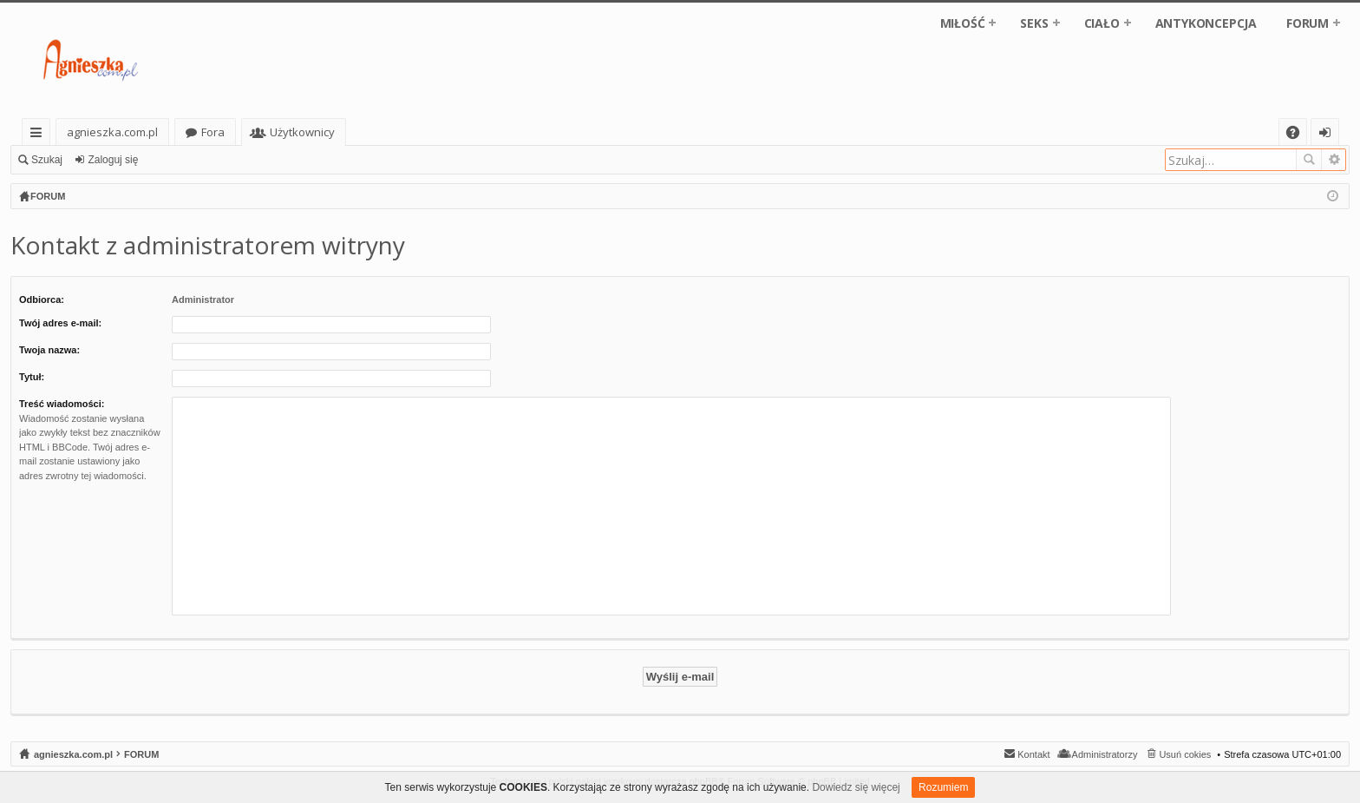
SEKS (1034, 23)
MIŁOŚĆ (962, 23)
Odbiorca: (41, 299)
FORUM (1307, 23)
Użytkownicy (302, 132)
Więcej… (39, 135)
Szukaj (46, 160)
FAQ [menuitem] (1298, 135)
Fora (213, 132)
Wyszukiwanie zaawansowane (1333, 159)
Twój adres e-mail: (60, 323)
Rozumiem (943, 787)
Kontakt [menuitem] (1033, 754)
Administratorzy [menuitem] (1105, 754)
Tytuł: (31, 377)
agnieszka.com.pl (112, 132)
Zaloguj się (113, 160)
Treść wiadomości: (61, 403)
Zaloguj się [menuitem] (1328, 135)
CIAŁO (1102, 23)
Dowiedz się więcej (855, 787)
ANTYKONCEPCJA (1206, 23)
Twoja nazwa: (49, 350)
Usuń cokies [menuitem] (1185, 754)
